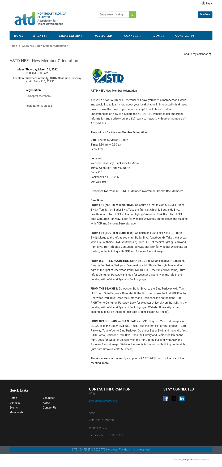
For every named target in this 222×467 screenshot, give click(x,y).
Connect (15, 402)
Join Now (205, 14)
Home (13, 46)
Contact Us (50, 407)
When (20, 69)
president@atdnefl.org (103, 401)
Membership (17, 412)
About (46, 402)
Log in (209, 3)
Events (14, 407)
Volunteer (49, 398)
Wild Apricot (187, 460)
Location (18, 78)
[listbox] (198, 54)
